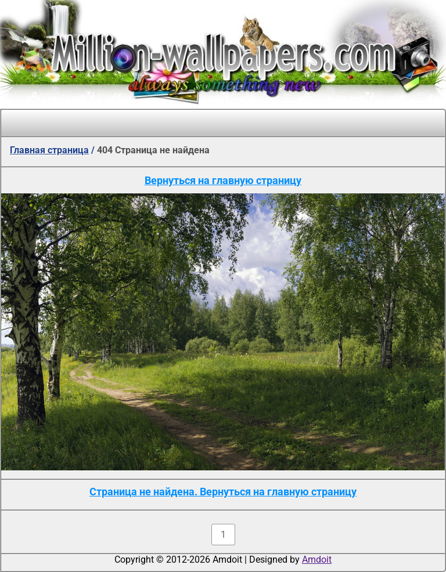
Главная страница (49, 150)
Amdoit (317, 559)
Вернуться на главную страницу (223, 180)
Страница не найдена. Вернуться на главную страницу (223, 491)
